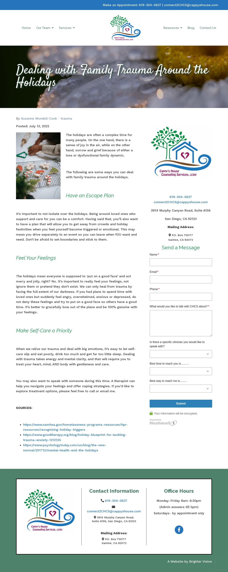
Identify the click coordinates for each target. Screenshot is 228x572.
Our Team (43, 28)
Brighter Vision (200, 561)
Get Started (47, 62)
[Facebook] (179, 529)
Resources (171, 28)
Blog (191, 28)
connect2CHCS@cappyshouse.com (191, 5)
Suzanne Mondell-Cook (39, 118)
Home (26, 28)
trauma (66, 118)
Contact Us (208, 28)
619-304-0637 (150, 5)
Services (65, 28)
